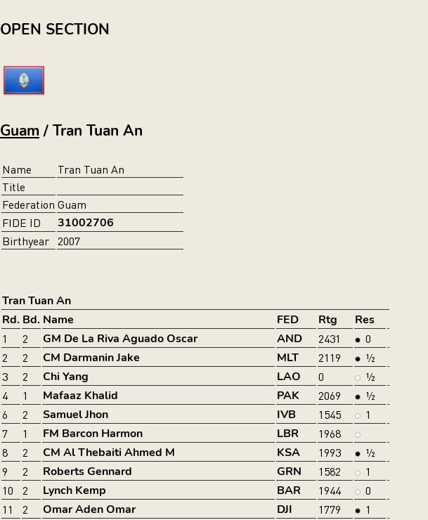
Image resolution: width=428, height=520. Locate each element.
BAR (289, 490)
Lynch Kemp (74, 490)
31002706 (86, 222)
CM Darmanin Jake (91, 357)
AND (289, 338)
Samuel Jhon (75, 414)
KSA (288, 452)
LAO (289, 376)
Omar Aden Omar (89, 509)
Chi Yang (66, 376)
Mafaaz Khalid (80, 395)
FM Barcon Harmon (93, 433)
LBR (288, 433)
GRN (289, 471)
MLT (288, 357)
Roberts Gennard (87, 471)
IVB (286, 414)
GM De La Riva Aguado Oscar (120, 338)
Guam (19, 131)
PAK (288, 395)
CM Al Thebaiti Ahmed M (109, 452)
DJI (284, 509)
